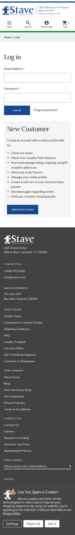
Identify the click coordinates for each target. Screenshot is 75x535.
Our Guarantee (14, 396)
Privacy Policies (14, 402)
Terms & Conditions (17, 409)
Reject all (33, 524)
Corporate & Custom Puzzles (23, 322)
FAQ (7, 335)
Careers (9, 431)
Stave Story (12, 377)
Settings (12, 524)
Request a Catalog (16, 437)
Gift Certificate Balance (20, 354)
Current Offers (14, 348)
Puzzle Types (13, 316)
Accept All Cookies (52, 523)
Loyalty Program (15, 341)
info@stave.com (14, 277)
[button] (28, 24)
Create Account (22, 209)
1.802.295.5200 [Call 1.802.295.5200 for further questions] (14, 271)
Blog (7, 383)
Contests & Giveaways (19, 361)
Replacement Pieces (17, 450)
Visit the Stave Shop (18, 390)
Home (7, 37)
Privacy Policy (11, 513)
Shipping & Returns (17, 329)
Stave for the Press (17, 444)
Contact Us (11, 425)
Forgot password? (46, 110)
